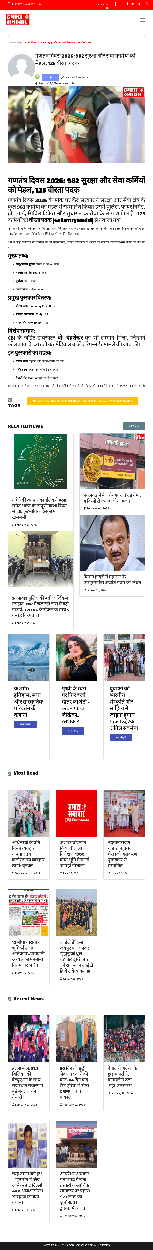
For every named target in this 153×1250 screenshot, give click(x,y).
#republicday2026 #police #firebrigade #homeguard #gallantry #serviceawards (82, 401)
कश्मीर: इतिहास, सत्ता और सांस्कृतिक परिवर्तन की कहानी (28, 702)
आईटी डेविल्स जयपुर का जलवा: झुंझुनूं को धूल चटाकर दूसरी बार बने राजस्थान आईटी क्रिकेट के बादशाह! (76, 957)
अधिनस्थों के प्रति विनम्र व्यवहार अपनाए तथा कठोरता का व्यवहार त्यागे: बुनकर (28, 855)
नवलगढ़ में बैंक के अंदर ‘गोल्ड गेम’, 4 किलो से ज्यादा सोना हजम (112, 498)
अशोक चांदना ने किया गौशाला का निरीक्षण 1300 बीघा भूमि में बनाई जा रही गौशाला (74, 855)
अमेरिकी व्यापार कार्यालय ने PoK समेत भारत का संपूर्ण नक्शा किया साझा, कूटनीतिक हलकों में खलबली (39, 509)
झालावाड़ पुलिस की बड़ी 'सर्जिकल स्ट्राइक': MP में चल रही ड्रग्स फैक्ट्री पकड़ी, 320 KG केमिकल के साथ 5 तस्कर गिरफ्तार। (40, 607)
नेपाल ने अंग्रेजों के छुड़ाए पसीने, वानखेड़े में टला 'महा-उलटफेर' (122, 1077)
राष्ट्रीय (50, 77)
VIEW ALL (134, 426)
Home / (14, 42)
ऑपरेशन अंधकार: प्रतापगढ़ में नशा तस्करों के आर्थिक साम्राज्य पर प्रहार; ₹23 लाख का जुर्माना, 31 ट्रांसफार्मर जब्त (75, 1192)
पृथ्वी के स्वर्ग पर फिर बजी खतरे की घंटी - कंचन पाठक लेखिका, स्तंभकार (75, 706)
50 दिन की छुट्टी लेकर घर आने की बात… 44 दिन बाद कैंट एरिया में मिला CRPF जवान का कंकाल (74, 1083)
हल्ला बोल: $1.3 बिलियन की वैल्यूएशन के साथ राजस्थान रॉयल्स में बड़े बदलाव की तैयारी (27, 1083)
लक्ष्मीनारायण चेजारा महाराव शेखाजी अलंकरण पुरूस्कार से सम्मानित (122, 855)
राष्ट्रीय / (21, 42)
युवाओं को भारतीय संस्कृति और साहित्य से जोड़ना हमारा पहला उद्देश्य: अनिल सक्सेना (124, 709)
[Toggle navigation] (142, 20)
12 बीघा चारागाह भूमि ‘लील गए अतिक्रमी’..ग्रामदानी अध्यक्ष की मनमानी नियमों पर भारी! (28, 954)
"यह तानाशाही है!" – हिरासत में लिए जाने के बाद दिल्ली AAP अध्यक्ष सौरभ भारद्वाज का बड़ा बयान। (27, 1189)
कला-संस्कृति (25, 724)
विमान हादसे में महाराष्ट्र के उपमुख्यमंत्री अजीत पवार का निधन (112, 580)
